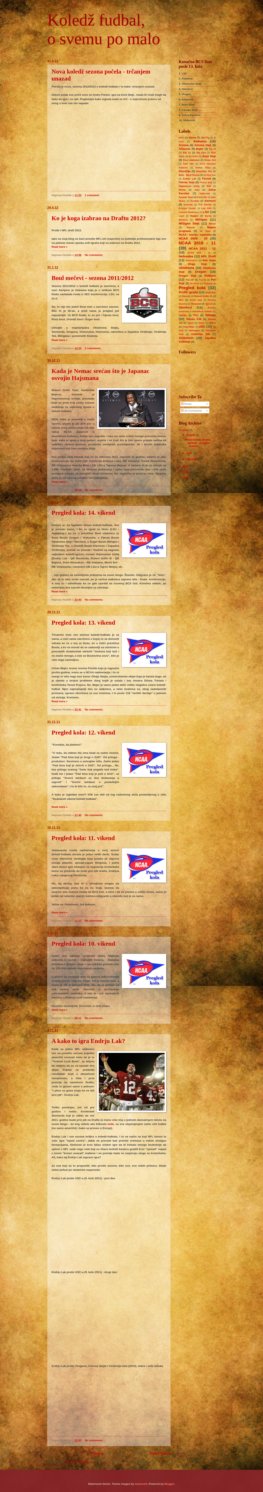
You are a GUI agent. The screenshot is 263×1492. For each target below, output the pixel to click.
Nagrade (191, 227)
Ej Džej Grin (210, 175)
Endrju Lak (189, 178)
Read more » (59, 246)
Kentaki (194, 201)
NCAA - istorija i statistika (195, 234)
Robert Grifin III (203, 296)
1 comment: (92, 195)
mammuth (141, 1483)
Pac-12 (202, 280)
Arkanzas (184, 148)
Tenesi (190, 323)
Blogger (169, 1483)
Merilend (183, 220)
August (191, 434)
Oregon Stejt (187, 275)
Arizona (183, 145)
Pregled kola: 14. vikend (83, 512)
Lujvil (181, 216)
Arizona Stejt (202, 145)
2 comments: (93, 348)
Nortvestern (192, 260)
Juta (197, 190)
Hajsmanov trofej (189, 186)
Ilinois (182, 190)
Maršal (208, 216)
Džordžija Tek (204, 171)
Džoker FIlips (203, 168)
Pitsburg (208, 283)
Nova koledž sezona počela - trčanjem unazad (197, 443)
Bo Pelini (193, 156)
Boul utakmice (191, 160)
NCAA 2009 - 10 (193, 238)
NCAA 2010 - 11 (197, 243)
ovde (110, 1124)
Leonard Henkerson (189, 212)
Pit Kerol (194, 283)
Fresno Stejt (206, 182)
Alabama (199, 141)
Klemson (210, 200)
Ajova (192, 137)
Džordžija (184, 171)
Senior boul (196, 300)
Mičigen (201, 219)
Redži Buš (210, 292)
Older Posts (160, 1454)
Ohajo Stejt (197, 264)
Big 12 (187, 152)
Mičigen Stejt (189, 223)
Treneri (201, 323)
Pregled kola (192, 287)
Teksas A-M (193, 319)
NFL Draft (208, 256)
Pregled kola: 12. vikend (83, 732)
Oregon (200, 271)
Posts (186, 403)
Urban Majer (188, 327)
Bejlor (200, 148)
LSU (206, 212)
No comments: (94, 255)
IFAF (208, 186)
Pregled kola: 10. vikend (83, 943)
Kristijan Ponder (187, 208)
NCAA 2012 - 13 (199, 253)
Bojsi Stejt (209, 156)
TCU (195, 315)
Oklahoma (186, 267)
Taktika (183, 315)
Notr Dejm (209, 260)
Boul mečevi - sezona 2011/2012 (93, 277)
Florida (206, 178)
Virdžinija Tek (200, 334)
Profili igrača (188, 292)
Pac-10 (190, 280)
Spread (208, 304)
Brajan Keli (210, 160)
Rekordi (186, 296)
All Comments (191, 410)
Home (98, 1454)
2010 (186, 471)
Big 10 (212, 149)
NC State (205, 231)
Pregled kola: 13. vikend (83, 622)
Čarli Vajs (188, 164)
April (189, 453)
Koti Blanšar (205, 205)
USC (202, 326)
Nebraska (186, 256)
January (191, 458)
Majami (194, 216)
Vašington (194, 330)
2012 (186, 430)
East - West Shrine (189, 175)
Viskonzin (186, 338)
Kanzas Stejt (186, 197)
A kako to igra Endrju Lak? (88, 1040)
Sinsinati (196, 304)
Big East (201, 153)
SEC (181, 300)
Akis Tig (205, 138)
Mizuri (212, 223)
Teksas (210, 315)
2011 (186, 466)
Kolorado (188, 205)
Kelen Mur (202, 197)
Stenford (185, 307)
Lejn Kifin (206, 208)
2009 (186, 477)
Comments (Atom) (76, 1461)
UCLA (212, 323)
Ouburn (210, 275)
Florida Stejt (186, 182)
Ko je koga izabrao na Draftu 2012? (99, 218)
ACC (181, 137)
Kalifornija (205, 193)
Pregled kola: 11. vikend (83, 838)
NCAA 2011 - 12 (202, 248)
